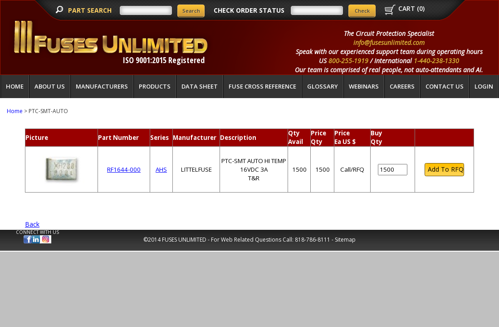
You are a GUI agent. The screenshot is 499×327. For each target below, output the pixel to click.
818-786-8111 (312, 239)
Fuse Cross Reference (262, 86)
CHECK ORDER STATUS (249, 10)
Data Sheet (199, 86)
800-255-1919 (348, 60)
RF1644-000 (124, 169)
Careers (402, 86)
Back (32, 224)
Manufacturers (102, 86)
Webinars (364, 86)
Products (155, 86)
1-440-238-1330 (436, 60)
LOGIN (484, 86)
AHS (161, 169)
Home (15, 86)
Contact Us (445, 86)
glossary (322, 86)
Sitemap (345, 239)
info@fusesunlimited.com (389, 42)
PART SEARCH (90, 10)
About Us (49, 86)
